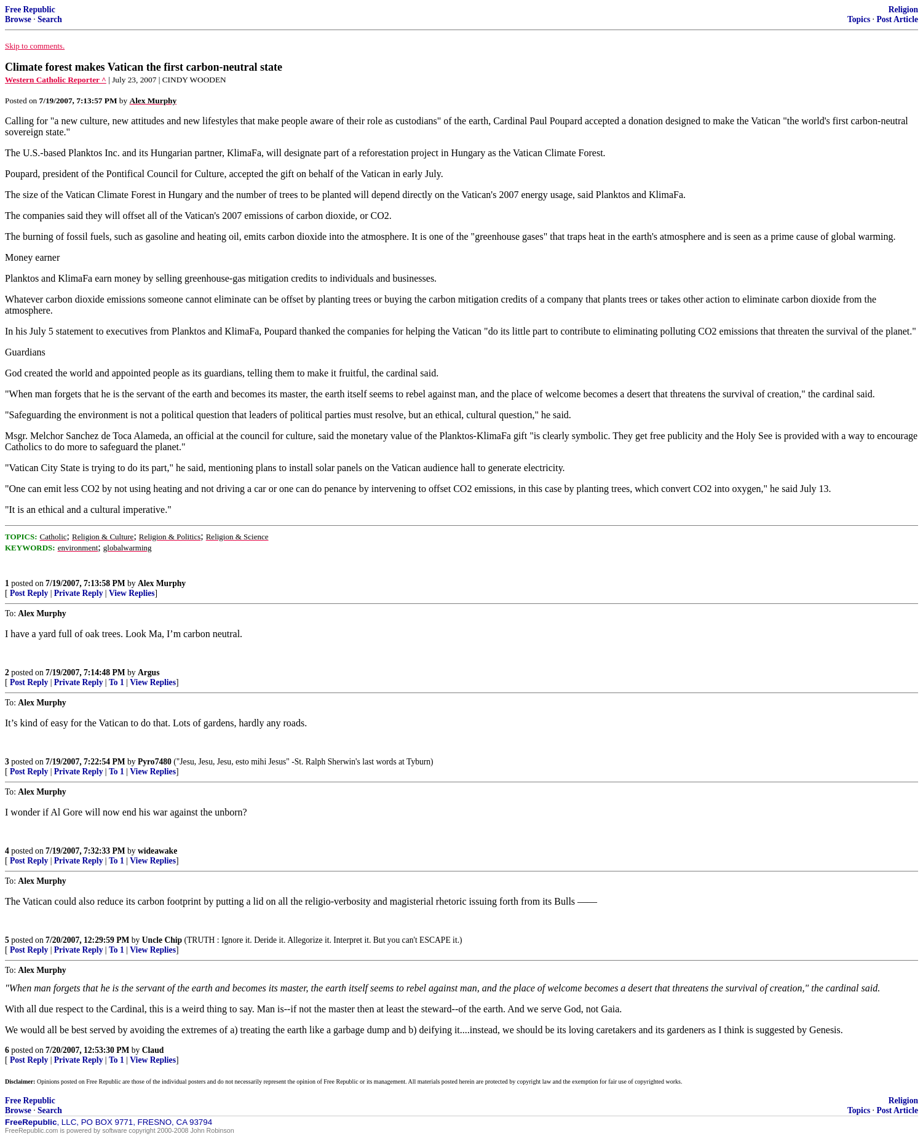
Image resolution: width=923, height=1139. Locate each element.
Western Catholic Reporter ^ (55, 79)
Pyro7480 (155, 761)
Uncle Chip (162, 940)
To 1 (116, 682)
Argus (149, 672)
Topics (858, 19)
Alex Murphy (162, 583)
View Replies (132, 593)
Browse (18, 19)
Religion (903, 9)
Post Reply (29, 593)
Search (50, 19)
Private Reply (78, 593)
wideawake (157, 850)
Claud (153, 1050)
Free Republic (30, 9)
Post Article (897, 19)
